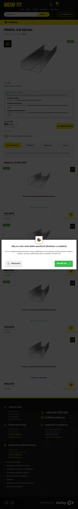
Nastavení (13, 263)
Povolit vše (64, 263)
